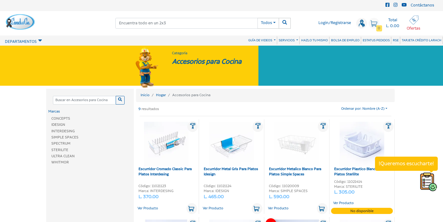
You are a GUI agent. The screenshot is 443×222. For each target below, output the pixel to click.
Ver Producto (148, 208)
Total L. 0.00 (392, 23)
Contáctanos (422, 5)
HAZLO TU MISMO (314, 40)
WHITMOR (60, 162)
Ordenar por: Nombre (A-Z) (363, 108)
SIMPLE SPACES (64, 137)
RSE (396, 40)
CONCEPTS (60, 118)
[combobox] (186, 23)
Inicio (145, 95)
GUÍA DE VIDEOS (260, 40)
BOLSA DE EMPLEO (345, 40)
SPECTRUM (60, 143)
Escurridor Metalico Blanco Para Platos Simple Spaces (295, 149)
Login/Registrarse (334, 23)
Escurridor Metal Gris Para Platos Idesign (231, 149)
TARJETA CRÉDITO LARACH (421, 40)
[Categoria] (84, 100)
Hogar (161, 95)
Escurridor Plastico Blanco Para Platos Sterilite (360, 149)
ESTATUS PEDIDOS (376, 40)
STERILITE (59, 150)
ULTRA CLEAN (63, 156)
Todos (266, 23)
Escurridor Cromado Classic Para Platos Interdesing (165, 149)
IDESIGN (58, 124)
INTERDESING (63, 131)
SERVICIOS (287, 40)
